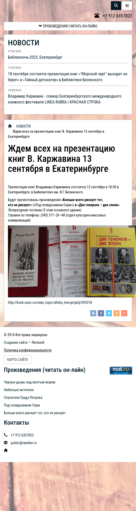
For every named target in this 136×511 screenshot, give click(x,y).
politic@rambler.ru (24, 443)
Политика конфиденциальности (27, 350)
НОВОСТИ (23, 42)
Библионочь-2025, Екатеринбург (35, 57)
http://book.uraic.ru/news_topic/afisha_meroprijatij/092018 (50, 302)
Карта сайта (17, 360)
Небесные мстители (19, 390)
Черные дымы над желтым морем (29, 382)
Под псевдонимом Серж (22, 405)
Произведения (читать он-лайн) (68, 26)
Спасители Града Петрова (23, 397)
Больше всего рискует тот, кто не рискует (35, 413)
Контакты (16, 422)
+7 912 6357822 (113, 15)
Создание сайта (15, 342)
